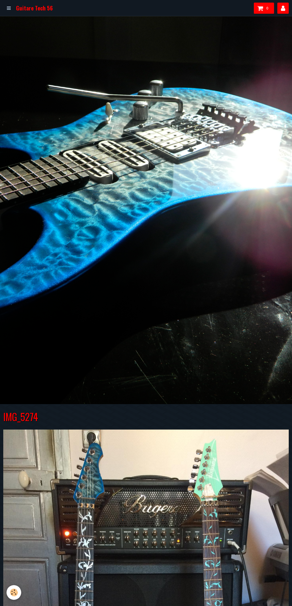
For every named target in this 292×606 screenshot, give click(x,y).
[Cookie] (14, 592)
